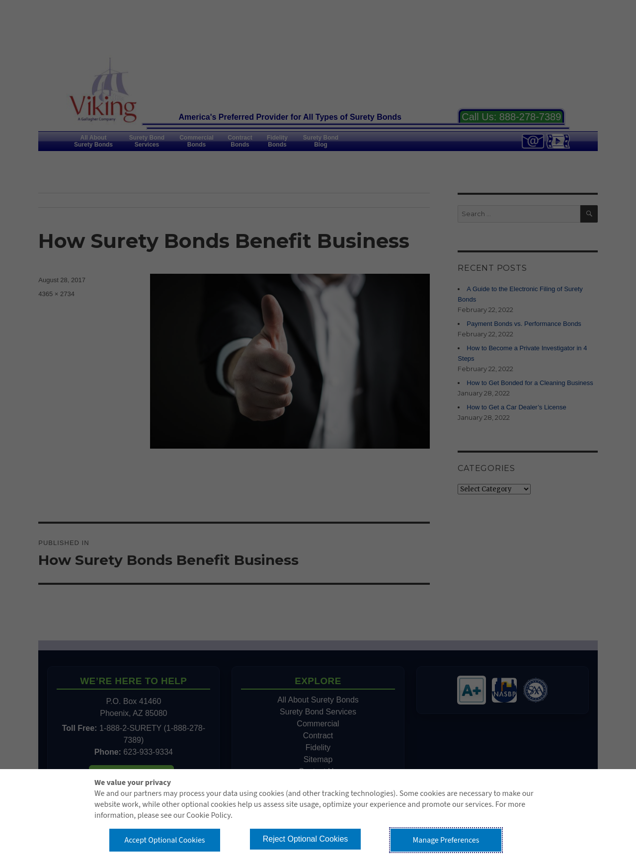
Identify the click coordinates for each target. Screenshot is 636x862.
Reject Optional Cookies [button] (305, 839)
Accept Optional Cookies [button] (164, 840)
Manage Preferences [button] (446, 840)
